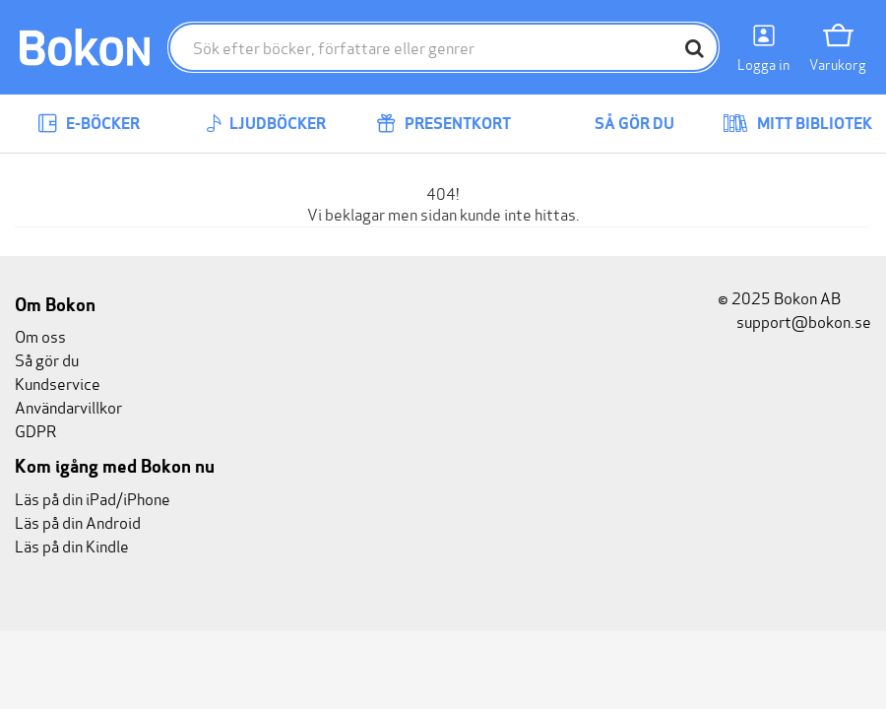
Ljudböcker (266, 123)
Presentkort (443, 123)
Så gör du (620, 123)
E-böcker (88, 123)
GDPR (35, 430)
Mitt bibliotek (797, 123)
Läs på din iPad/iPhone (92, 497)
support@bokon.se (794, 320)
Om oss (40, 335)
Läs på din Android (78, 521)
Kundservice (57, 382)
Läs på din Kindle (72, 545)
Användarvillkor (68, 406)
